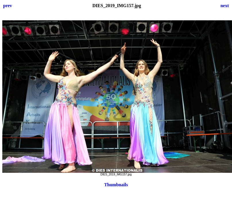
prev (7, 5)
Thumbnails (116, 184)
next (225, 5)
